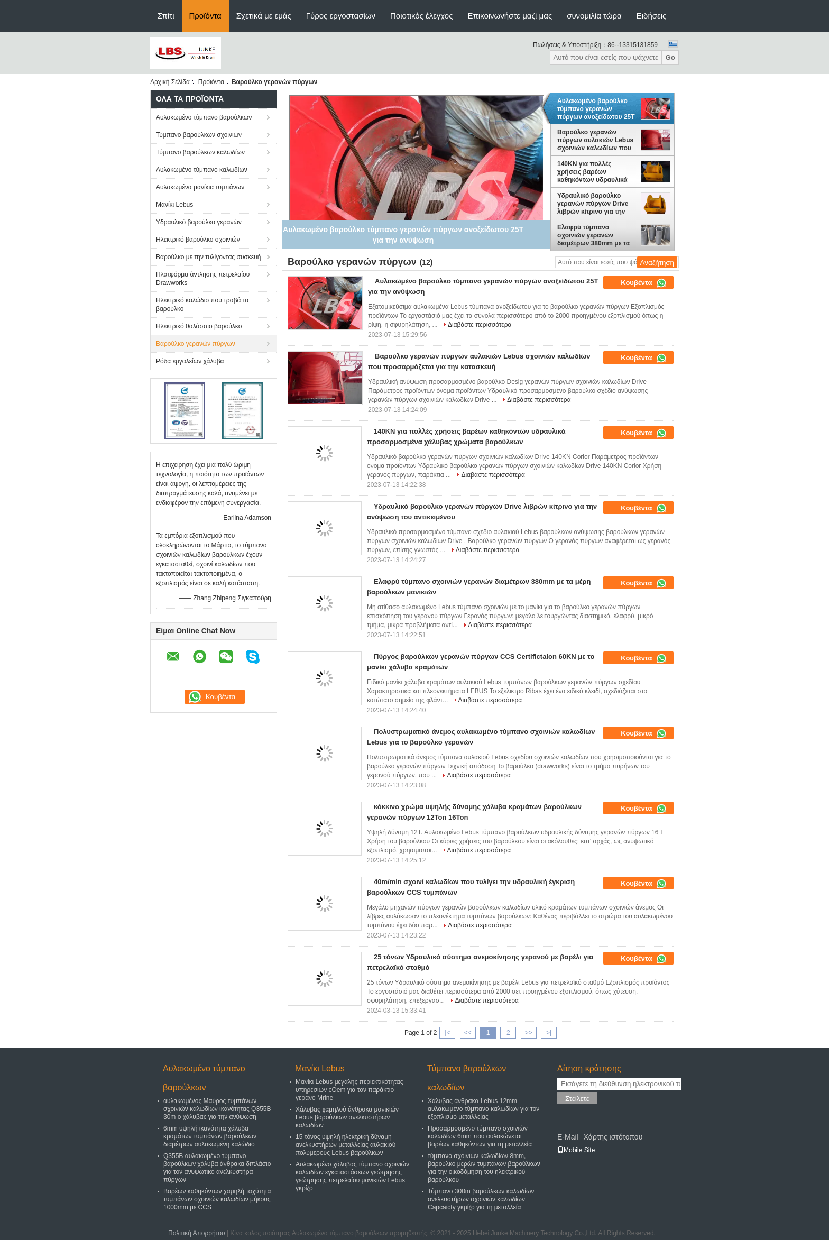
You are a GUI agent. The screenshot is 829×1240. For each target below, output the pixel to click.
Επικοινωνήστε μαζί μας (509, 15)
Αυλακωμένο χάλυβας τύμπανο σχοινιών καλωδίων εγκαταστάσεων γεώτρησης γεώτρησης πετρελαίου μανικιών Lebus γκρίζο (352, 1176)
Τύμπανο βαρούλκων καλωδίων (200, 152)
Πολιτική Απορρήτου (196, 1233)
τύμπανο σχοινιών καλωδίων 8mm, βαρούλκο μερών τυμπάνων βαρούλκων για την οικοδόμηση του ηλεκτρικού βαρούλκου (484, 1167)
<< (468, 1032)
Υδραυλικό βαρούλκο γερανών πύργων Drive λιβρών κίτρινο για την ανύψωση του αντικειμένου (592, 203)
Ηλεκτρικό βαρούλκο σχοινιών (198, 239)
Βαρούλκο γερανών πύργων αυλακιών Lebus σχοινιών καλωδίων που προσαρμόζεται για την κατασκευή (595, 140)
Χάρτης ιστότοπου (612, 1137)
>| (548, 1032)
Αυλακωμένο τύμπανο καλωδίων (201, 169)
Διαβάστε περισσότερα (480, 324)
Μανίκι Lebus (174, 204)
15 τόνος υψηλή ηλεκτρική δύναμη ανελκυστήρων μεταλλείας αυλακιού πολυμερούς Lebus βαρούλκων (345, 1144)
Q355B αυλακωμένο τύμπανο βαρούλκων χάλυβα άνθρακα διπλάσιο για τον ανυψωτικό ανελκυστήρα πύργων (217, 1167)
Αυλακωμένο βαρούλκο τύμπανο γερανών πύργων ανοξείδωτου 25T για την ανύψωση (596, 109)
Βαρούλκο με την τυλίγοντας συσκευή (208, 257)
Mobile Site (576, 1150)
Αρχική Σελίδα (170, 82)
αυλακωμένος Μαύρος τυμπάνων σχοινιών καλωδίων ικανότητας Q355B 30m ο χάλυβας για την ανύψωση (217, 1108)
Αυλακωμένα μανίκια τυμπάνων (200, 187)
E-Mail (567, 1137)
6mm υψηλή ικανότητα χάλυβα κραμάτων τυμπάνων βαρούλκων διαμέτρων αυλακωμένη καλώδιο (209, 1136)
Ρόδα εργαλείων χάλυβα (190, 361)
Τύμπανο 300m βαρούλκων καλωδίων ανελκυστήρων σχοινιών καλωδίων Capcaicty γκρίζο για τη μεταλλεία (481, 1199)
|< (447, 1032)
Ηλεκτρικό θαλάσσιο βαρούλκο (199, 326)
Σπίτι (166, 15)
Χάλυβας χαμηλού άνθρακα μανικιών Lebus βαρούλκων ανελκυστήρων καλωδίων (347, 1117)
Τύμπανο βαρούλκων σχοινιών (199, 135)
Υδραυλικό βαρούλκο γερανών (199, 222)
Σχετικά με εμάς (263, 15)
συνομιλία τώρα (594, 16)
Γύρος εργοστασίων (340, 15)
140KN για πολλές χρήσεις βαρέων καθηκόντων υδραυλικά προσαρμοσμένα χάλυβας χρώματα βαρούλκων (596, 171)
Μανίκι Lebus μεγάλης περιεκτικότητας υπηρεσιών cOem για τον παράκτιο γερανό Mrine (349, 1089)
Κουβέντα (644, 283)
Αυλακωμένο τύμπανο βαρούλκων (204, 117)
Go (670, 57)
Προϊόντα (205, 15)
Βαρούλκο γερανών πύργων (195, 343)
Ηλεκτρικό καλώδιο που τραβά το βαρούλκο (202, 305)
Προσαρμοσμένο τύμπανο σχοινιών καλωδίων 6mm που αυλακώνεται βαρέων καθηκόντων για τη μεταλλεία (480, 1136)
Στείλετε (577, 1099)
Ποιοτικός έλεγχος (421, 15)
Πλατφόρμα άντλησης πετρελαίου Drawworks (203, 279)
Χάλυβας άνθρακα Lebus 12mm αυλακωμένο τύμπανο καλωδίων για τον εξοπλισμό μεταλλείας (483, 1108)
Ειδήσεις (652, 15)
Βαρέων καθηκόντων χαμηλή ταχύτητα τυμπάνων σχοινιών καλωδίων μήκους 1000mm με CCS (217, 1199)
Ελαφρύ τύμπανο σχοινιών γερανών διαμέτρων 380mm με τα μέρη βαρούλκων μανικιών (593, 235)
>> (528, 1032)
